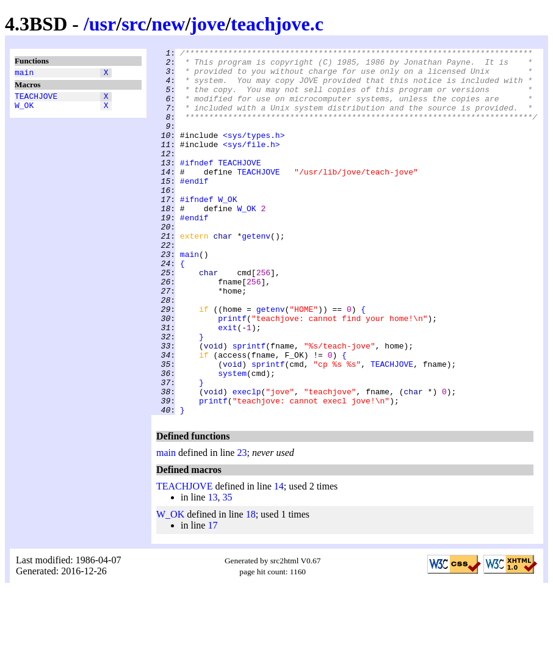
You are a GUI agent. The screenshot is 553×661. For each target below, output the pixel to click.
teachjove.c (277, 24)
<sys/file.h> (251, 164)
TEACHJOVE (36, 99)
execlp (247, 460)
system (232, 438)
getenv (256, 274)
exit (227, 383)
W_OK (24, 110)
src (133, 24)
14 (279, 559)
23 (242, 526)
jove (207, 24)
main (24, 73)
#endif (194, 208)
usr (102, 24)
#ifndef (197, 186)
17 (212, 598)
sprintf (249, 405)
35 (227, 570)
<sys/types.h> (253, 153)
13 (212, 570)
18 (251, 587)
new (168, 24)
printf (232, 372)
